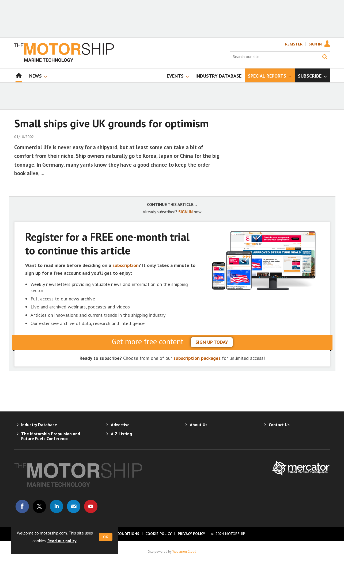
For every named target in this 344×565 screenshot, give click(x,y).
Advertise (120, 424)
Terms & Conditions (119, 533)
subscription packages (197, 358)
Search (324, 56)
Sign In (315, 44)
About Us (198, 424)
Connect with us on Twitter (39, 506)
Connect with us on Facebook (22, 506)
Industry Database (39, 424)
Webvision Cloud (184, 551)
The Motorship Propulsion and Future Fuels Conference (50, 436)
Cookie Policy (158, 533)
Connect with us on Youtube (91, 506)
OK (105, 537)
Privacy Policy (191, 533)
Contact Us (279, 424)
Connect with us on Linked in (56, 506)
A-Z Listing (121, 433)
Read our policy (62, 540)
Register (294, 44)
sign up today (211, 342)
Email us (74, 506)
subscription (125, 265)
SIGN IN (185, 211)
